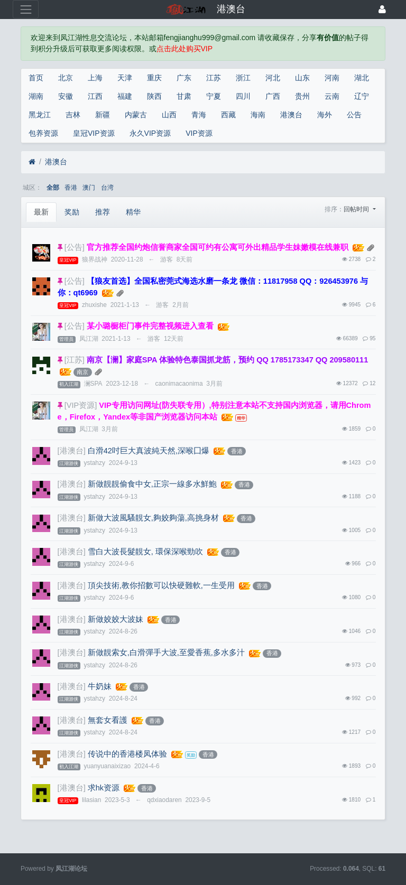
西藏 (228, 114)
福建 (124, 96)
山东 (302, 77)
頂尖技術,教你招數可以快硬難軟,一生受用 (161, 585)
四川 (243, 96)
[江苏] (74, 360)
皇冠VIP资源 (94, 133)
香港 (70, 187)
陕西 (154, 96)
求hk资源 (103, 788)
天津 (124, 77)
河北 (272, 77)
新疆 (102, 114)
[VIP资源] (80, 405)
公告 (354, 114)
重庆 (154, 77)
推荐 (102, 212)
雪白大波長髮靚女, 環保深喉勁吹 (145, 551)
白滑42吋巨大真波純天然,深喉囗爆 (148, 450)
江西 (95, 96)
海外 (324, 114)
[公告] (74, 247)
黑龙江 (40, 114)
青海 (198, 114)
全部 (53, 187)
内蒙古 (136, 114)
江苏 (213, 77)
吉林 (73, 114)
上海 (95, 77)
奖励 (71, 212)
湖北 (361, 77)
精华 (133, 212)
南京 (82, 372)
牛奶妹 (100, 686)
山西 (169, 114)
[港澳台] (72, 450)
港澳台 (291, 114)
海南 (258, 114)
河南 (332, 77)
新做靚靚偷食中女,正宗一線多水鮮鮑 (152, 484)
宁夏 (213, 96)
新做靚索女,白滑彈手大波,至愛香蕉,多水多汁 (166, 652)
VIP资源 (199, 133)
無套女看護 (107, 720)
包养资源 (43, 133)
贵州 (302, 96)
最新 (41, 212)
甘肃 (184, 96)
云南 (332, 96)
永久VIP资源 (150, 133)
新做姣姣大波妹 (115, 619)
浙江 (243, 77)
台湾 (107, 187)
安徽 (65, 96)
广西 (272, 96)
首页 (36, 77)
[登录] (382, 9)
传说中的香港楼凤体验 (127, 754)
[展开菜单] (26, 9)
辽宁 (361, 96)
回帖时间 (357, 209)
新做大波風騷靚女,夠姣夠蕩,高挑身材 (153, 518)
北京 (65, 77)
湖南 (36, 96)
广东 (184, 77)
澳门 (88, 187)
